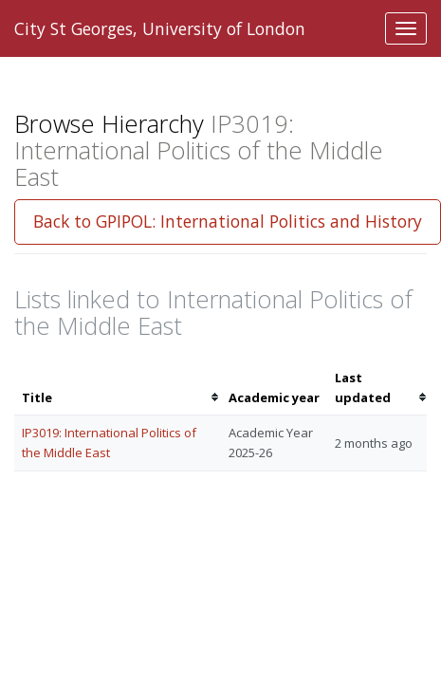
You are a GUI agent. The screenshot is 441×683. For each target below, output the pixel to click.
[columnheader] (117, 387)
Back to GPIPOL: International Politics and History (227, 221)
